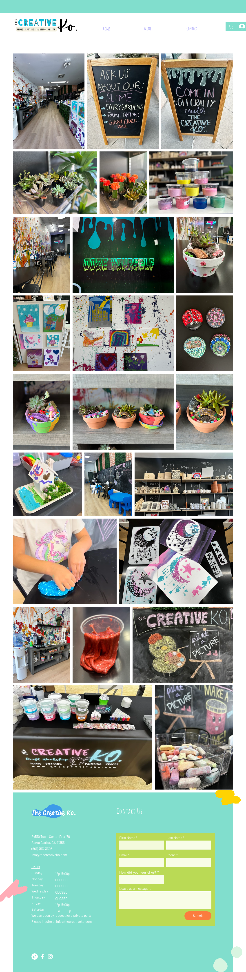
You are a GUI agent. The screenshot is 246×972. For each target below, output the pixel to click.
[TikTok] (34, 956)
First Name (127, 837)
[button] (231, 26)
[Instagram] (50, 956)
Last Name (174, 837)
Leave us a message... (135, 888)
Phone (171, 855)
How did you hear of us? (137, 872)
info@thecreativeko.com (74, 921)
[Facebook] (42, 956)
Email (123, 855)
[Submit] (197, 915)
